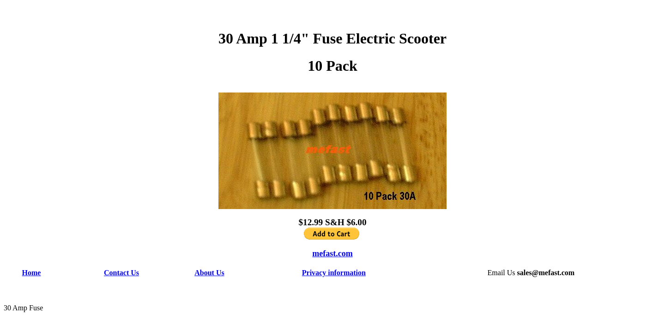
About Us (209, 273)
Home (31, 273)
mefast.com (332, 253)
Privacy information (334, 273)
